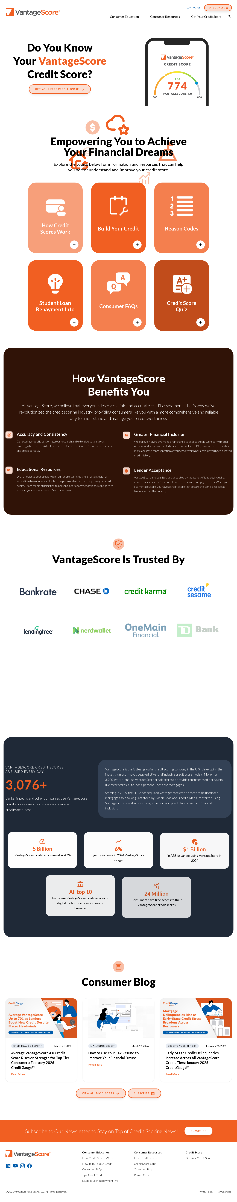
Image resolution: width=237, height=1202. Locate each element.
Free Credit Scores (145, 1158)
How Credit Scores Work (97, 1158)
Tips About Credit (92, 1175)
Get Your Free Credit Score (59, 89)
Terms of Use (224, 1191)
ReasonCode (142, 1175)
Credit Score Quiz (145, 1163)
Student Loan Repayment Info (100, 1180)
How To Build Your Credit (97, 1163)
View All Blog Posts (101, 1093)
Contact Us (193, 7)
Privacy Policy (205, 1191)
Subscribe (144, 1093)
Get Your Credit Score (206, 17)
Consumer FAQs (92, 1169)
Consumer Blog (143, 1169)
